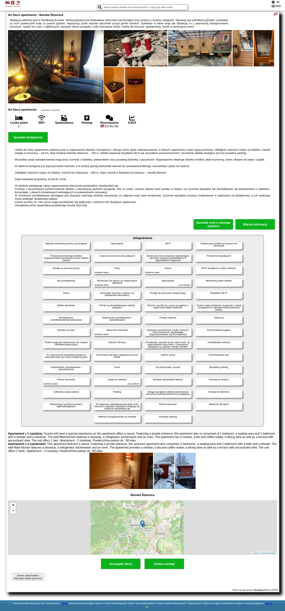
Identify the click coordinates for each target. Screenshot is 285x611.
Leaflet (255, 553)
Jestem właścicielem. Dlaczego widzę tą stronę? (28, 577)
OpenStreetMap (269, 553)
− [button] (13, 511)
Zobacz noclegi (164, 563)
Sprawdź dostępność (28, 137)
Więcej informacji (255, 224)
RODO (269, 603)
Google (64, 603)
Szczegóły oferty (120, 563)
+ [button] (13, 505)
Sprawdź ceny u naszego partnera (213, 224)
